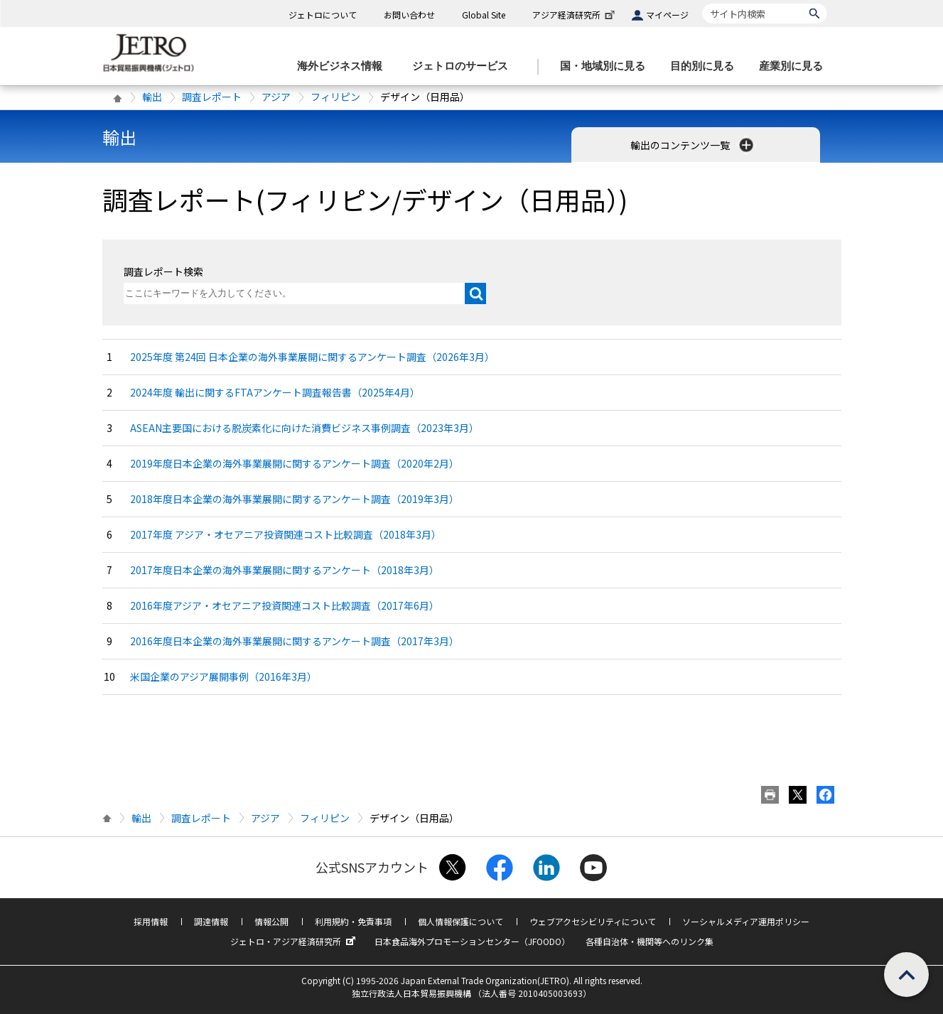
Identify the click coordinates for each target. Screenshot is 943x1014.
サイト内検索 (702, 3)
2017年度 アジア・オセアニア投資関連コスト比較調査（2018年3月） (285, 534)
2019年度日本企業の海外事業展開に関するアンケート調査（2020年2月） (294, 463)
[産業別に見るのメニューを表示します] (795, 66)
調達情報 (211, 921)
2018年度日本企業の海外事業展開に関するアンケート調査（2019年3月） (294, 499)
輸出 (152, 97)
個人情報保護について (460, 921)
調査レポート (212, 97)
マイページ (667, 15)
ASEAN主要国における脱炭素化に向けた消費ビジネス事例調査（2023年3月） (304, 428)
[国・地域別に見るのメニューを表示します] (607, 66)
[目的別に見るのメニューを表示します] (706, 66)
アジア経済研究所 (575, 15)
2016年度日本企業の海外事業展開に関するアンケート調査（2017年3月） (294, 641)
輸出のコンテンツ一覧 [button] (693, 145)
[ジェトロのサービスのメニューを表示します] (464, 66)
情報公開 (271, 921)
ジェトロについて (323, 15)
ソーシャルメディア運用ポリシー (745, 921)
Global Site (483, 15)
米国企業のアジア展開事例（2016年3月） (223, 676)
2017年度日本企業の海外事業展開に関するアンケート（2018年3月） (284, 570)
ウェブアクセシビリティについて (592, 921)
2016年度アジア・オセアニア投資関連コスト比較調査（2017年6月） (284, 605)
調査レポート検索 (163, 271)
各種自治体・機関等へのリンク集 (649, 941)
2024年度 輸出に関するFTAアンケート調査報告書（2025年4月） (275, 392)
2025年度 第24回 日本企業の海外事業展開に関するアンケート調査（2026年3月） (312, 357)
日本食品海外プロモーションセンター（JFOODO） (472, 941)
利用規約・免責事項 (353, 921)
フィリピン (335, 97)
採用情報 (151, 921)
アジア (276, 97)
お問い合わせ (409, 15)
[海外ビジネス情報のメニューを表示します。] (344, 66)
